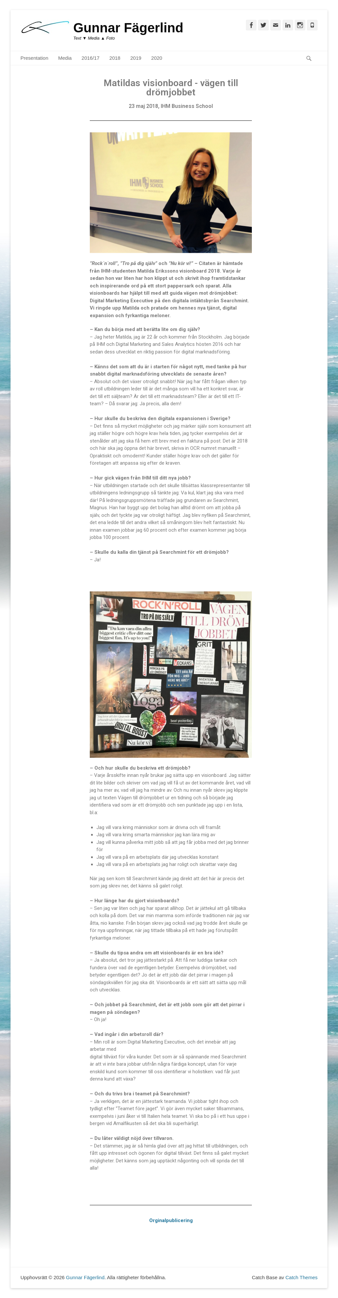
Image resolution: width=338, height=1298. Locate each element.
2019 (135, 58)
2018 (114, 58)
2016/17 (90, 58)
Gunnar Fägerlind (128, 27)
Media (65, 58)
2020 (156, 58)
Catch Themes (302, 1277)
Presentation (34, 58)
